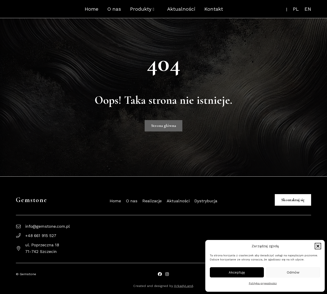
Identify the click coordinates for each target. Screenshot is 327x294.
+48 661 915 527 (40, 235)
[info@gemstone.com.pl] (20, 226)
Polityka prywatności (263, 283)
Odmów (293, 272)
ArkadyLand (183, 286)
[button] (318, 246)
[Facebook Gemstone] (167, 274)
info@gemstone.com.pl (47, 226)
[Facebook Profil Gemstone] (160, 274)
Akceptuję (237, 272)
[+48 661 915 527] (20, 235)
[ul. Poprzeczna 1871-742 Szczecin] (20, 248)
